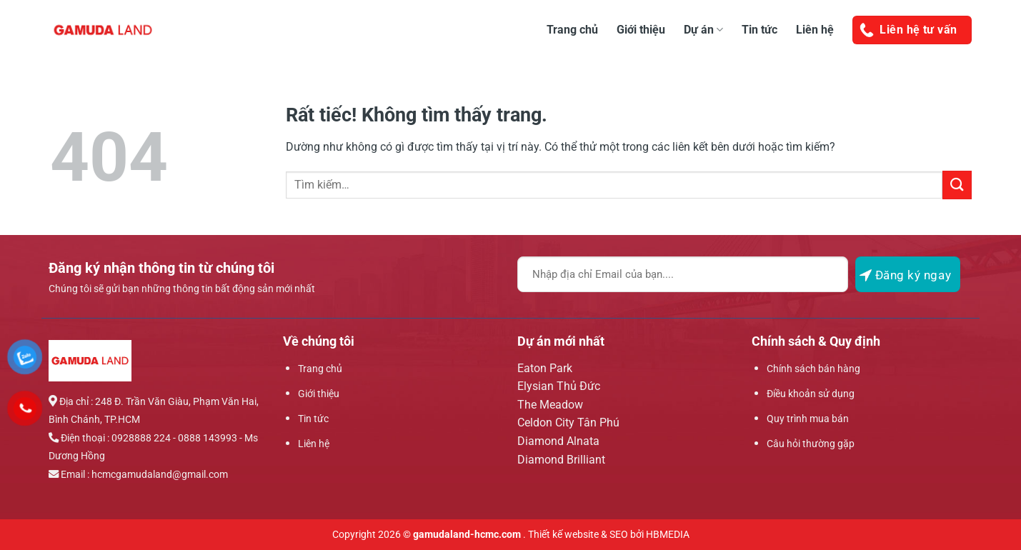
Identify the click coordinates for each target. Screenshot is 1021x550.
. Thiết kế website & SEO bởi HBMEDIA (606, 535)
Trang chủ (572, 29)
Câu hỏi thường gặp (811, 444)
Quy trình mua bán (808, 419)
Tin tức (759, 29)
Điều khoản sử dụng (811, 394)
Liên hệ (815, 29)
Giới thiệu (641, 29)
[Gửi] (956, 185)
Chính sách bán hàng (813, 369)
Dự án (703, 29)
